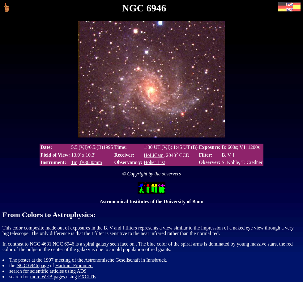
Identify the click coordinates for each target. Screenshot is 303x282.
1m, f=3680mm (86, 162)
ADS (82, 271)
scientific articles (47, 271)
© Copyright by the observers (151, 173)
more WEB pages (48, 276)
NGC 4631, (41, 243)
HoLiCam (154, 155)
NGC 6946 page (33, 265)
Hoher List (154, 162)
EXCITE (87, 276)
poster (24, 260)
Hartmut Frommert (74, 265)
